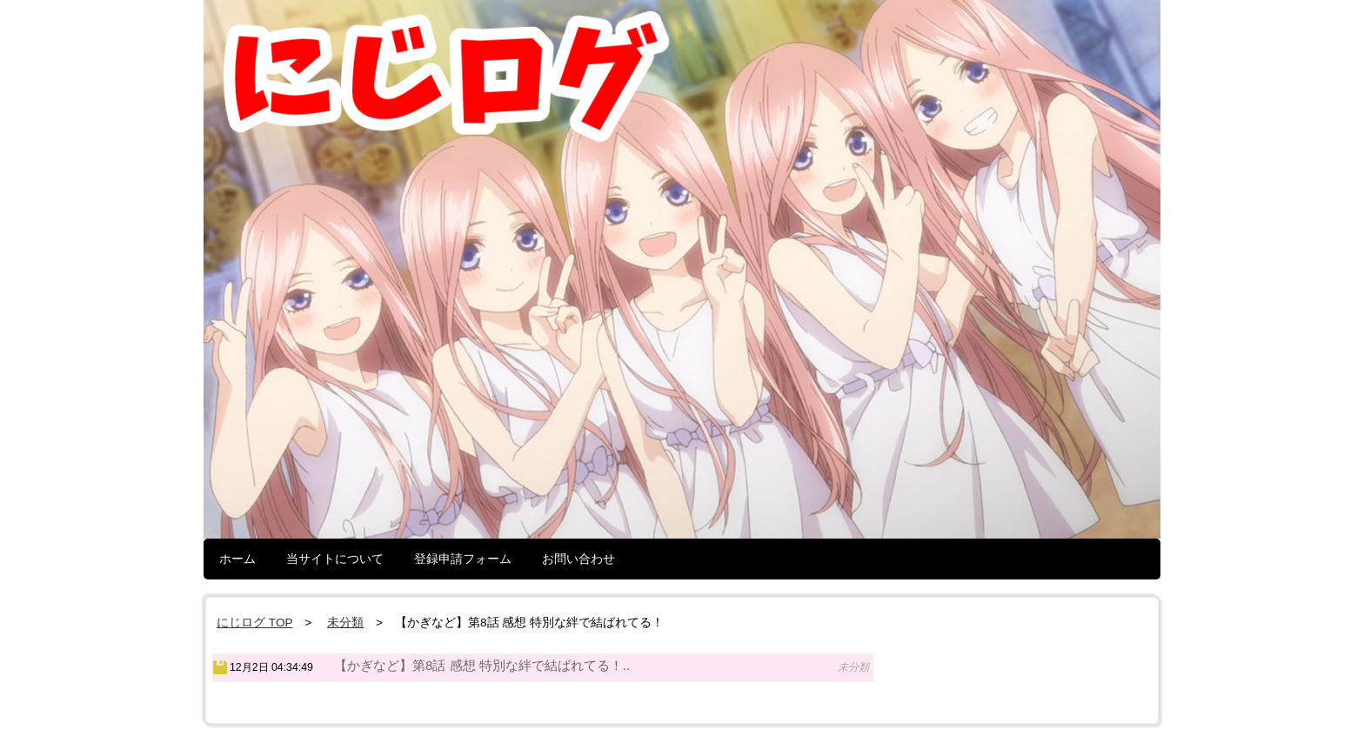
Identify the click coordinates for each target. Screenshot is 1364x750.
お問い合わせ (578, 559)
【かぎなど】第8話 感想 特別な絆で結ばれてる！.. (482, 665)
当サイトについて (335, 559)
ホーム (237, 559)
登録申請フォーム (463, 559)
